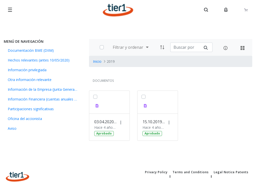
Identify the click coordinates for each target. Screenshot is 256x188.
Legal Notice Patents (231, 172)
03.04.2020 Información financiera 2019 (105, 121)
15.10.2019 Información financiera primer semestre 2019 (153, 121)
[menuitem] (43, 50)
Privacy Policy (156, 172)
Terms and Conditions (190, 172)
